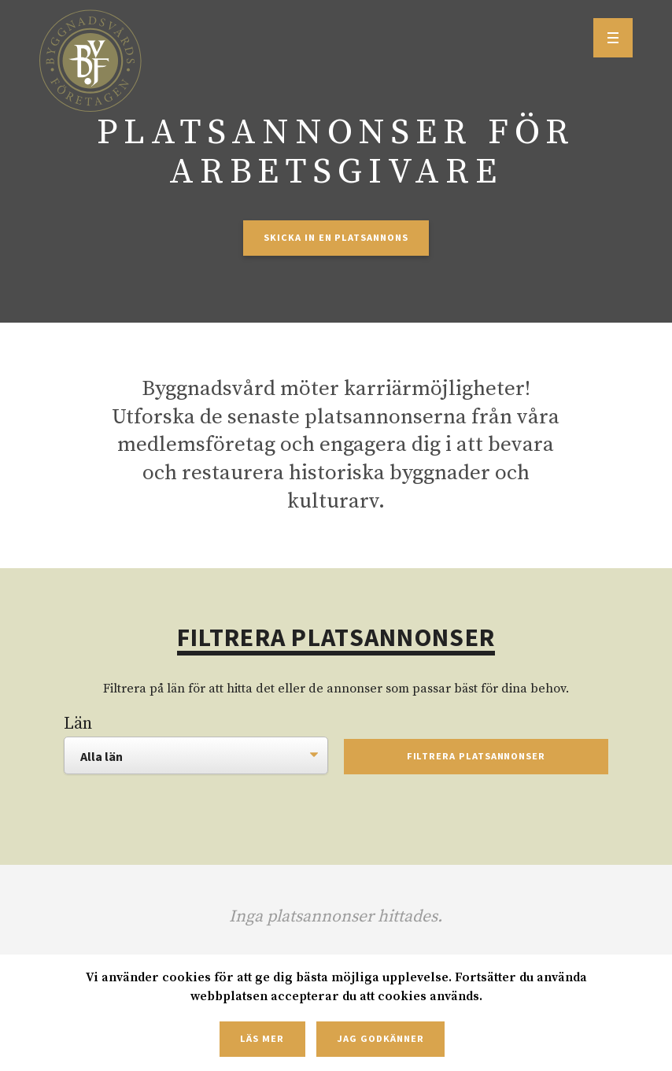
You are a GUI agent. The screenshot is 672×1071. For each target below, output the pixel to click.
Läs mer (262, 1038)
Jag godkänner (380, 1038)
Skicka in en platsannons (336, 237)
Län (78, 723)
